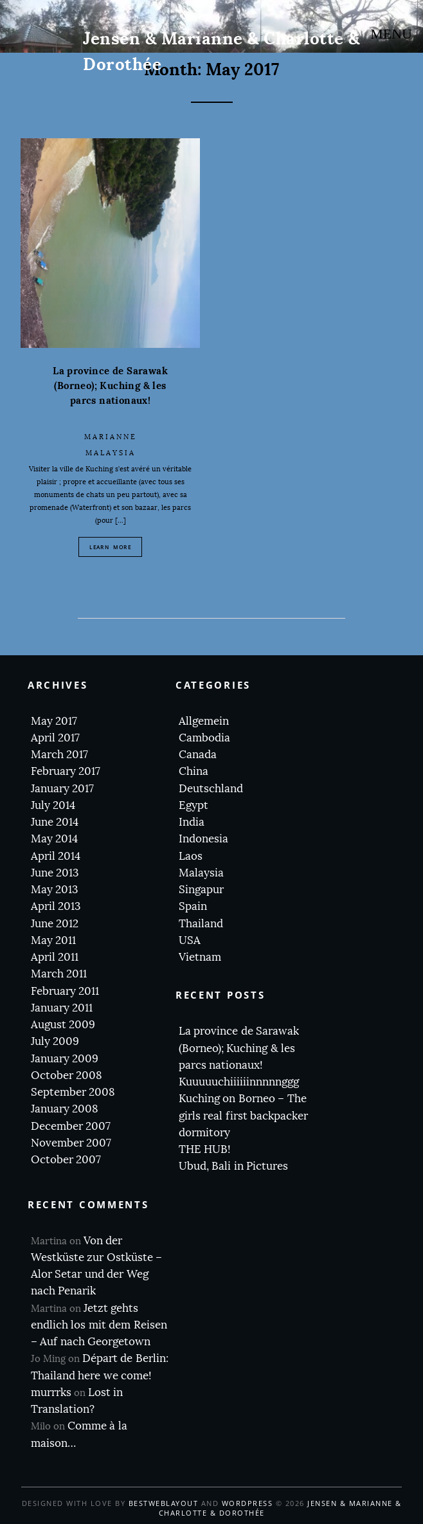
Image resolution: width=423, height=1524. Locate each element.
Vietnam (200, 957)
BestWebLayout (164, 1503)
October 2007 (66, 1159)
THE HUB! (205, 1149)
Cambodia (204, 738)
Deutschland (211, 788)
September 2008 (73, 1092)
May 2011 (53, 940)
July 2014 (53, 805)
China (193, 771)
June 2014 (54, 822)
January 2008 (64, 1109)
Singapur (201, 889)
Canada (198, 754)
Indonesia (203, 839)
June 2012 (54, 923)
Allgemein (204, 721)
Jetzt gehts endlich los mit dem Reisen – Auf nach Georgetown (99, 1325)
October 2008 (66, 1075)
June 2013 (54, 873)
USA (190, 940)
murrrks (51, 1392)
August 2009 (63, 1024)
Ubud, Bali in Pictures (233, 1166)
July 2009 (55, 1041)
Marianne (110, 437)
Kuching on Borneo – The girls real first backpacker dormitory (243, 1115)
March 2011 (59, 974)
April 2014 (55, 856)
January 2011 (62, 1008)
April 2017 (55, 738)
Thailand (201, 923)
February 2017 (65, 771)
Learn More (110, 546)
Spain (193, 906)
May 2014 (54, 839)
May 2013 (54, 889)
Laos (191, 856)
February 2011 (65, 991)
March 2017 (59, 754)
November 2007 (71, 1143)
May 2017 (54, 721)
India (191, 822)
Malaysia (111, 453)
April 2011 (54, 957)
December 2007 (71, 1126)
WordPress (247, 1503)
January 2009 (64, 1059)
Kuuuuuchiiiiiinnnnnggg (239, 1082)
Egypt (193, 805)
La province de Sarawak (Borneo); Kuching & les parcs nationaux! (110, 386)
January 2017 (62, 788)
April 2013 (55, 906)
